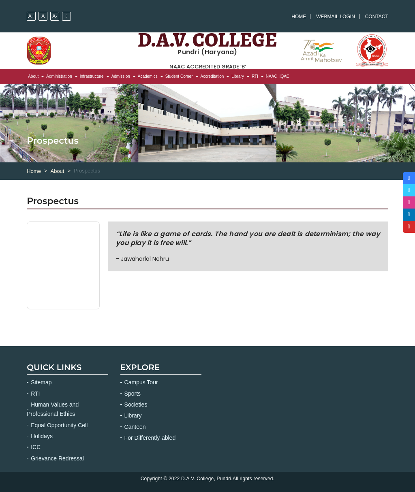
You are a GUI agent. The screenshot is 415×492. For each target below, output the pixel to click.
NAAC (271, 76)
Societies (136, 404)
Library (237, 76)
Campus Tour (141, 382)
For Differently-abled (150, 437)
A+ (31, 16)
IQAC (284, 76)
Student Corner (179, 76)
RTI (255, 76)
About (33, 76)
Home (298, 16)
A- (54, 16)
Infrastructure (92, 76)
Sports (132, 393)
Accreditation (212, 76)
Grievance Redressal (57, 458)
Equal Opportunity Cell (59, 425)
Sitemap (41, 382)
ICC (36, 447)
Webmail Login (335, 16)
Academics (148, 76)
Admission (120, 76)
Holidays (42, 436)
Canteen (135, 427)
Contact (376, 16)
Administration (59, 76)
